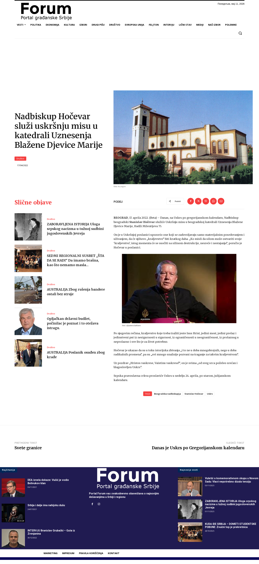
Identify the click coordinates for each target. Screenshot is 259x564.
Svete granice (28, 451)
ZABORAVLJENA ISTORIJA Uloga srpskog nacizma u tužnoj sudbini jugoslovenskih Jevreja (75, 232)
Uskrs (210, 397)
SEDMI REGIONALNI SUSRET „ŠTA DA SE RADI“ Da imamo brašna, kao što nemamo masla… (76, 264)
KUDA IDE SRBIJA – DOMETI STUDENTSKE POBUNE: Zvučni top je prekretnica (231, 529)
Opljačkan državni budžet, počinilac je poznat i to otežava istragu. (72, 327)
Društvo (20, 161)
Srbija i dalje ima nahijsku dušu (46, 509)
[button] (240, 33)
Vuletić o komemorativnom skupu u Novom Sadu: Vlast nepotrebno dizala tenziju (232, 484)
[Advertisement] (129, 65)
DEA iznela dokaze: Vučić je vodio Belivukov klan (48, 486)
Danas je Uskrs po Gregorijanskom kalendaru (198, 451)
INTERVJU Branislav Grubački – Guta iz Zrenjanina (51, 536)
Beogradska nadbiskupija (167, 397)
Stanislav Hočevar (194, 397)
